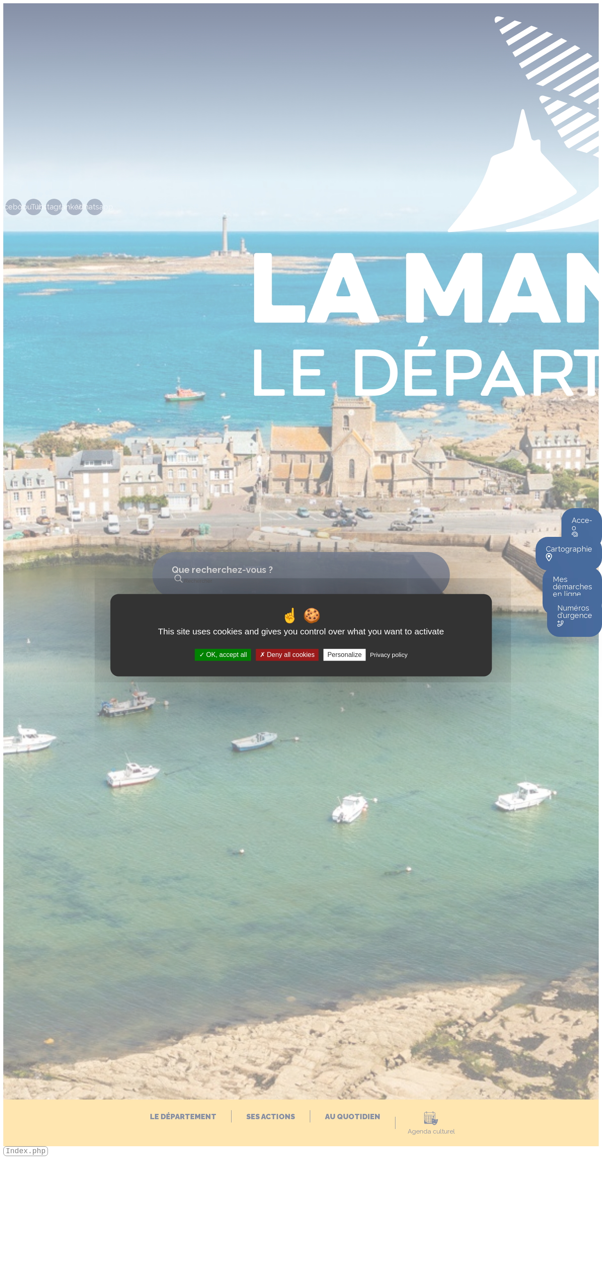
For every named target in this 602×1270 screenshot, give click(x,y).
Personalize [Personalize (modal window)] (344, 654)
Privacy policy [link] (389, 654)
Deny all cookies (287, 654)
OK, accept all (223, 654)
